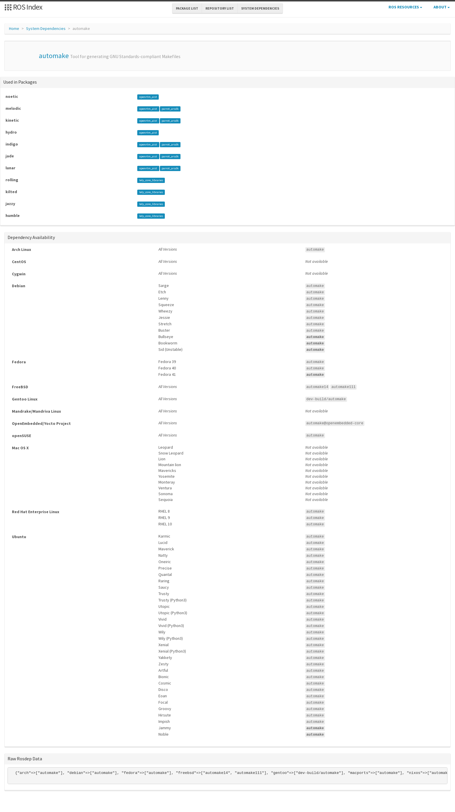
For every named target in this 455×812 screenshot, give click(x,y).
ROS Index (23, 7)
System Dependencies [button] (260, 8)
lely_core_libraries (151, 180)
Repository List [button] (219, 8)
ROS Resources (405, 7)
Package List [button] (187, 8)
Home (14, 28)
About (442, 7)
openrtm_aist (148, 97)
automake (54, 55)
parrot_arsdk (170, 109)
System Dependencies (46, 28)
